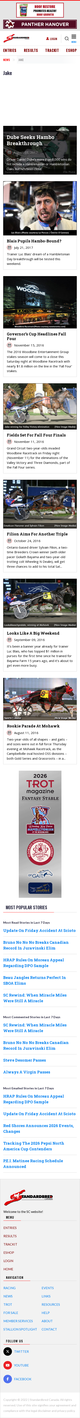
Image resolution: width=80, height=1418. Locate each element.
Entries (10, 50)
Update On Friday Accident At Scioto (39, 930)
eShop (71, 50)
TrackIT (52, 50)
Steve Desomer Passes (24, 1060)
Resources (51, 1304)
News (6, 59)
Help (46, 1313)
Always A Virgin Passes (26, 1072)
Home (8, 1269)
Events (48, 1288)
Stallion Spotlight (20, 1329)
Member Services (18, 1321)
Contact (49, 1329)
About (47, 1321)
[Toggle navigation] (74, 38)
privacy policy (66, 1410)
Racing (9, 1288)
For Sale (10, 1313)
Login (53, 38)
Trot (7, 1304)
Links (46, 1296)
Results (31, 50)
